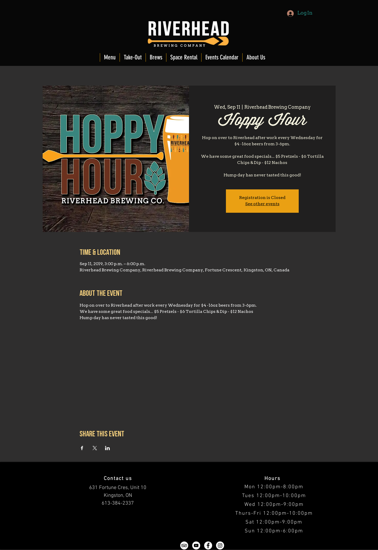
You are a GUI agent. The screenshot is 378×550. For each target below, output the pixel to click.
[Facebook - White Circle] (208, 545)
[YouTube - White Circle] (196, 545)
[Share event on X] (94, 448)
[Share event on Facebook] (82, 448)
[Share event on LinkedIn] (107, 448)
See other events (262, 204)
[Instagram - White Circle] (220, 545)
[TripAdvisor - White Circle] (184, 545)
